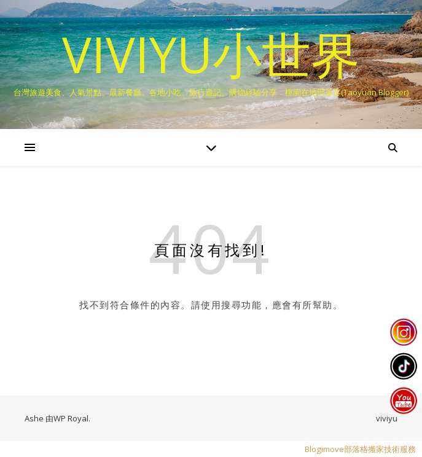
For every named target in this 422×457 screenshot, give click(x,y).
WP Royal (70, 418)
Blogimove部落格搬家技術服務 (360, 449)
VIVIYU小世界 (211, 54)
